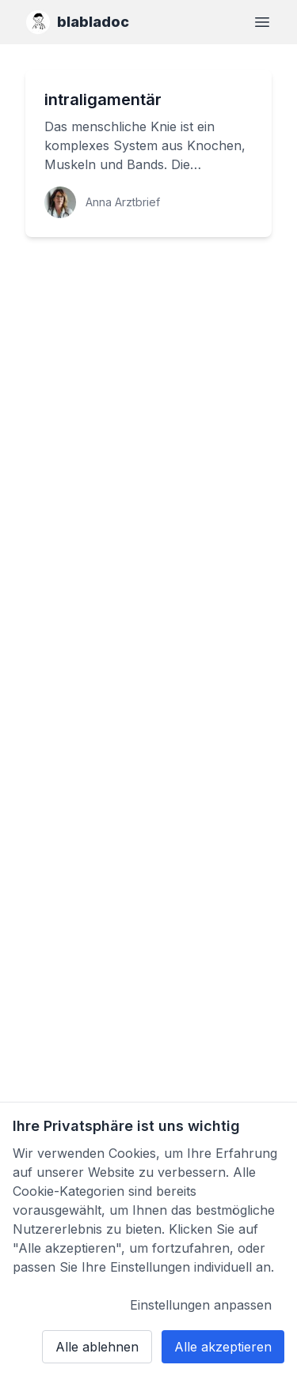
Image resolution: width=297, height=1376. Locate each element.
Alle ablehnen (97, 1347)
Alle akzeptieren (223, 1347)
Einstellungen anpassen (201, 1305)
